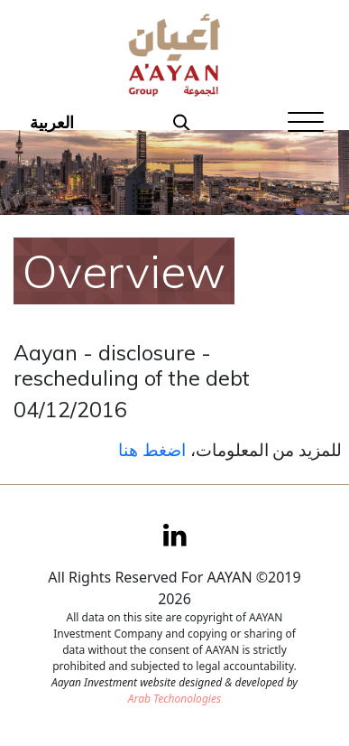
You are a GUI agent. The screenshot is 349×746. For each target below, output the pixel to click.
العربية (52, 122)
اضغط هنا (152, 449)
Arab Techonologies (174, 698)
